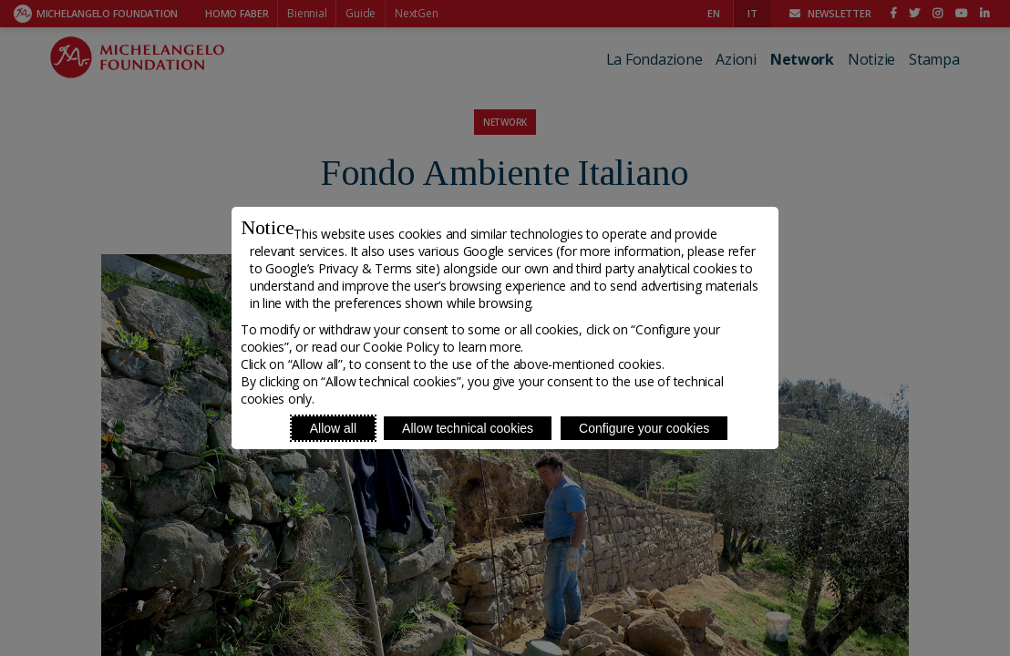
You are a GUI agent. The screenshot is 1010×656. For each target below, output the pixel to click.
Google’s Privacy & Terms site (350, 268)
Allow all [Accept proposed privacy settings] (333, 428)
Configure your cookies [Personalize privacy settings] (644, 428)
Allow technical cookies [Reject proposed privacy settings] (467, 428)
